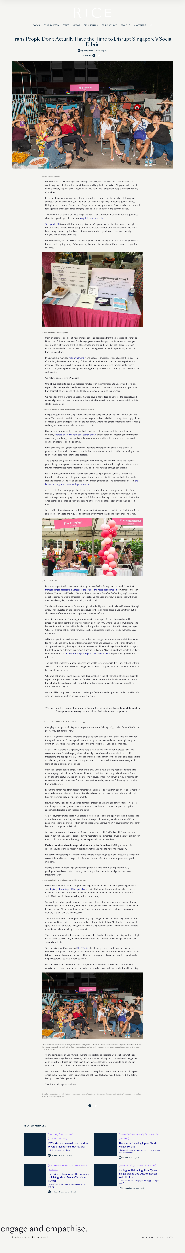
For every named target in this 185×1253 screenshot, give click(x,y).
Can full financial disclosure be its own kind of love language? (67, 1186)
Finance (67, 1165)
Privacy (169, 1237)
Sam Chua (128, 1188)
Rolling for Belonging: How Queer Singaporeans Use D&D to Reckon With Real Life (138, 1174)
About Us (125, 25)
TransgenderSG (89, 51)
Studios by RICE (109, 25)
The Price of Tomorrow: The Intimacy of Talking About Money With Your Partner (68, 1177)
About (160, 1237)
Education (53, 1134)
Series (66, 25)
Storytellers (91, 25)
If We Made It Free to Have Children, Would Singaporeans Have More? (68, 1145)
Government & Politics (57, 1138)
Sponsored (124, 1138)
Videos (76, 25)
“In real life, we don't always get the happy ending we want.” (139, 1182)
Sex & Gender (138, 1165)
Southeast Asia (51, 25)
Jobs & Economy (137, 1134)
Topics (36, 25)
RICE (126, 1158)
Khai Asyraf (58, 1155)
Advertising (140, 25)
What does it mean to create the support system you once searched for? (139, 1152)
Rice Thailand (148, 1237)
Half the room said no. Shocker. (60, 1150)
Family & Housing (66, 1134)
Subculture (150, 1165)
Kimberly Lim (59, 1192)
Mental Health (151, 1134)
